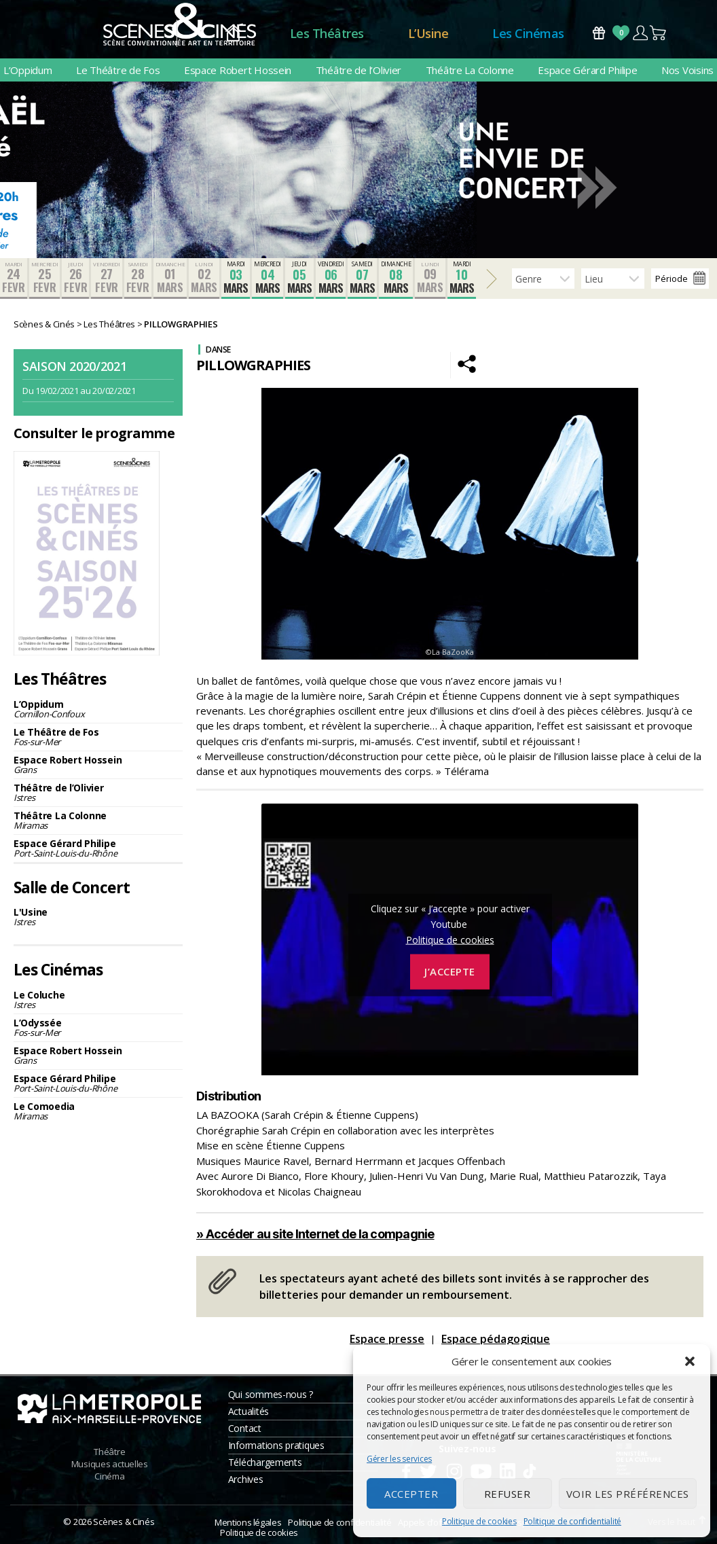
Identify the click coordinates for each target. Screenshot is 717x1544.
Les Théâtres (327, 33)
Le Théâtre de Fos (118, 70)
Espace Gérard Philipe (587, 70)
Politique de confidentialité (572, 1521)
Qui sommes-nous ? (270, 1394)
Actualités (248, 1411)
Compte (640, 32)
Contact (244, 1428)
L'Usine (98, 916)
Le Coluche (98, 999)
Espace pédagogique (495, 1338)
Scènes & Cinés (123, 1521)
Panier (658, 32)
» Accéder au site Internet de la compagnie (315, 1234)
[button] (690, 1361)
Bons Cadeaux (599, 32)
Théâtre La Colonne (470, 70)
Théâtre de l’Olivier (359, 70)
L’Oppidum (27, 70)
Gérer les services (399, 1459)
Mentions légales (248, 1522)
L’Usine (428, 33)
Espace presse (387, 1338)
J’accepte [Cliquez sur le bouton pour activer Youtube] (449, 971)
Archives (245, 1479)
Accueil (233, 33)
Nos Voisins (687, 70)
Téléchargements (265, 1462)
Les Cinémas (528, 33)
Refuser (507, 1494)
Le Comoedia (98, 1111)
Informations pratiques (276, 1445)
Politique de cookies (479, 1521)
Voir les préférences (627, 1494)
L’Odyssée (98, 1027)
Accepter (411, 1494)
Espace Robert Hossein (237, 70)
